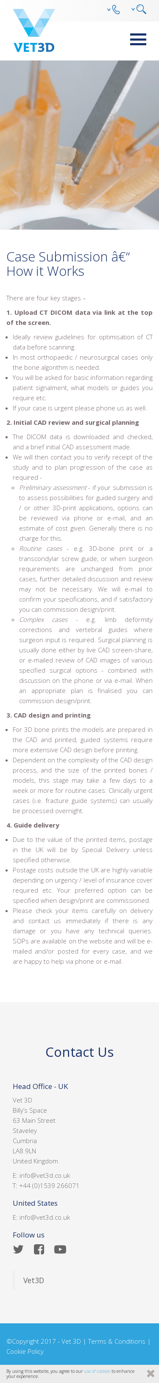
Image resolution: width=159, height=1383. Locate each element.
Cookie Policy (25, 1351)
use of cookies (97, 1371)
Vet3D (33, 1280)
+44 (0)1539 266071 (49, 1185)
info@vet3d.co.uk (45, 1175)
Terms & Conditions (116, 1341)
